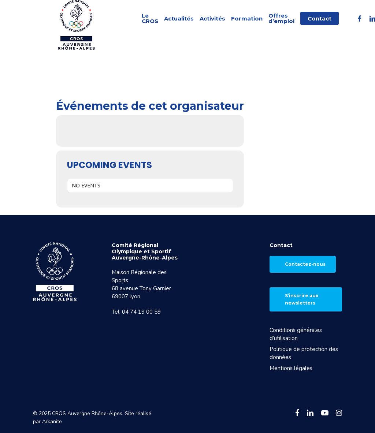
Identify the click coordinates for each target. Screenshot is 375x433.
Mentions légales (291, 368)
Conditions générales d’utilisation (296, 334)
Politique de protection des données (304, 353)
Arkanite (52, 421)
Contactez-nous (305, 264)
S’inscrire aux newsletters (301, 299)
